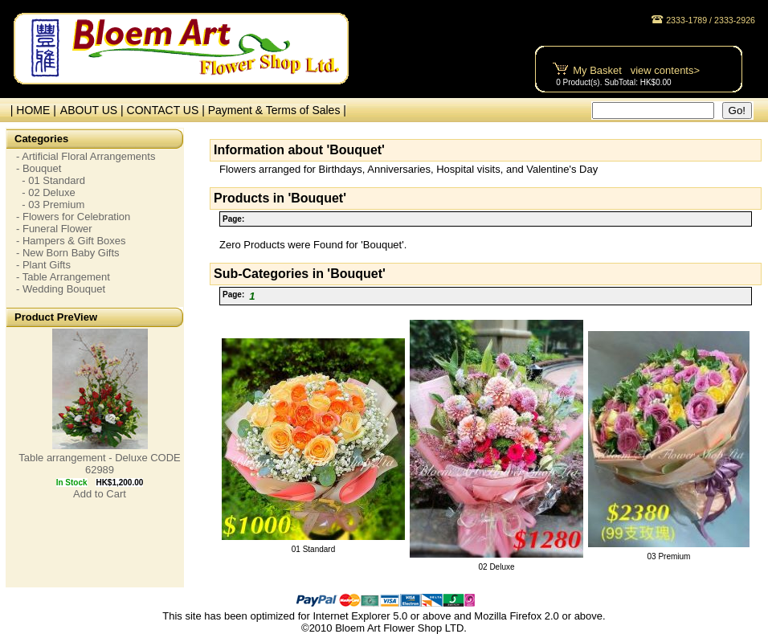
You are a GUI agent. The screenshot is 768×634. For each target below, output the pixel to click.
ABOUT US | (93, 110)
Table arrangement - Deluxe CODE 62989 (99, 464)
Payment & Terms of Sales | (277, 110)
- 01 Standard (50, 180)
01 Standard (314, 549)
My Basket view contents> (636, 70)
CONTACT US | (167, 110)
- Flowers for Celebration (73, 217)
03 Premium (669, 556)
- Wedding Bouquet (60, 289)
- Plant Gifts (43, 265)
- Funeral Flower (54, 229)
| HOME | (30, 110)
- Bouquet (38, 168)
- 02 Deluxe (46, 192)
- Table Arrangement (63, 277)
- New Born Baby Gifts (68, 253)
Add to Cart (99, 494)
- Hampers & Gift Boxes (71, 241)
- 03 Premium (50, 204)
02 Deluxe (496, 566)
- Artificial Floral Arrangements (85, 156)
